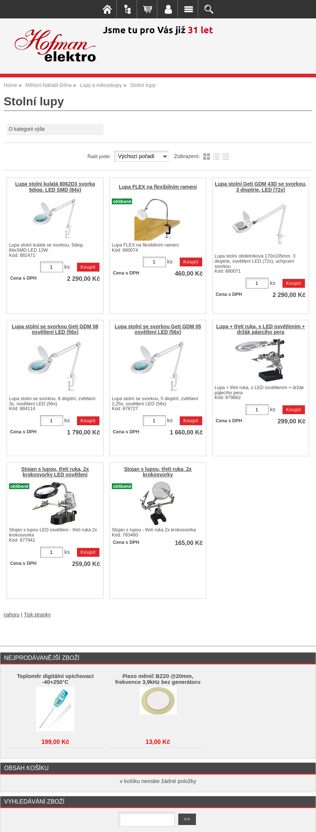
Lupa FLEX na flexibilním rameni (158, 187)
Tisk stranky (37, 615)
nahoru (12, 615)
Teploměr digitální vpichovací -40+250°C (55, 679)
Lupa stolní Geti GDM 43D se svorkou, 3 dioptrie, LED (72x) (260, 186)
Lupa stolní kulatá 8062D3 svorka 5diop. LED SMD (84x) (55, 186)
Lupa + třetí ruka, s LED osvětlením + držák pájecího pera (260, 329)
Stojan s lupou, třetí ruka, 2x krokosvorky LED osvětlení (55, 472)
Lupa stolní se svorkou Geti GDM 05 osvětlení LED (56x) (158, 329)
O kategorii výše (26, 129)
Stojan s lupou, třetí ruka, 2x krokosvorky (158, 472)
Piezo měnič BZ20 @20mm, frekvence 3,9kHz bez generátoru (158, 679)
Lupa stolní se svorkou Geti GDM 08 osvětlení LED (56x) (55, 329)
